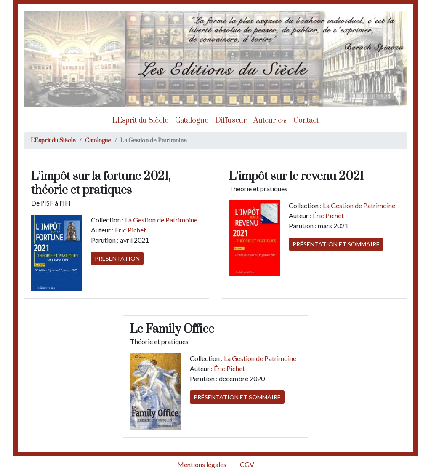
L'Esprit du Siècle (140, 120)
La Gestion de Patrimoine (161, 220)
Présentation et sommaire (336, 244)
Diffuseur (231, 120)
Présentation (117, 258)
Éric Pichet (130, 230)
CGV (247, 464)
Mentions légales (201, 464)
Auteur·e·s (270, 120)
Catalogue (191, 120)
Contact (306, 120)
